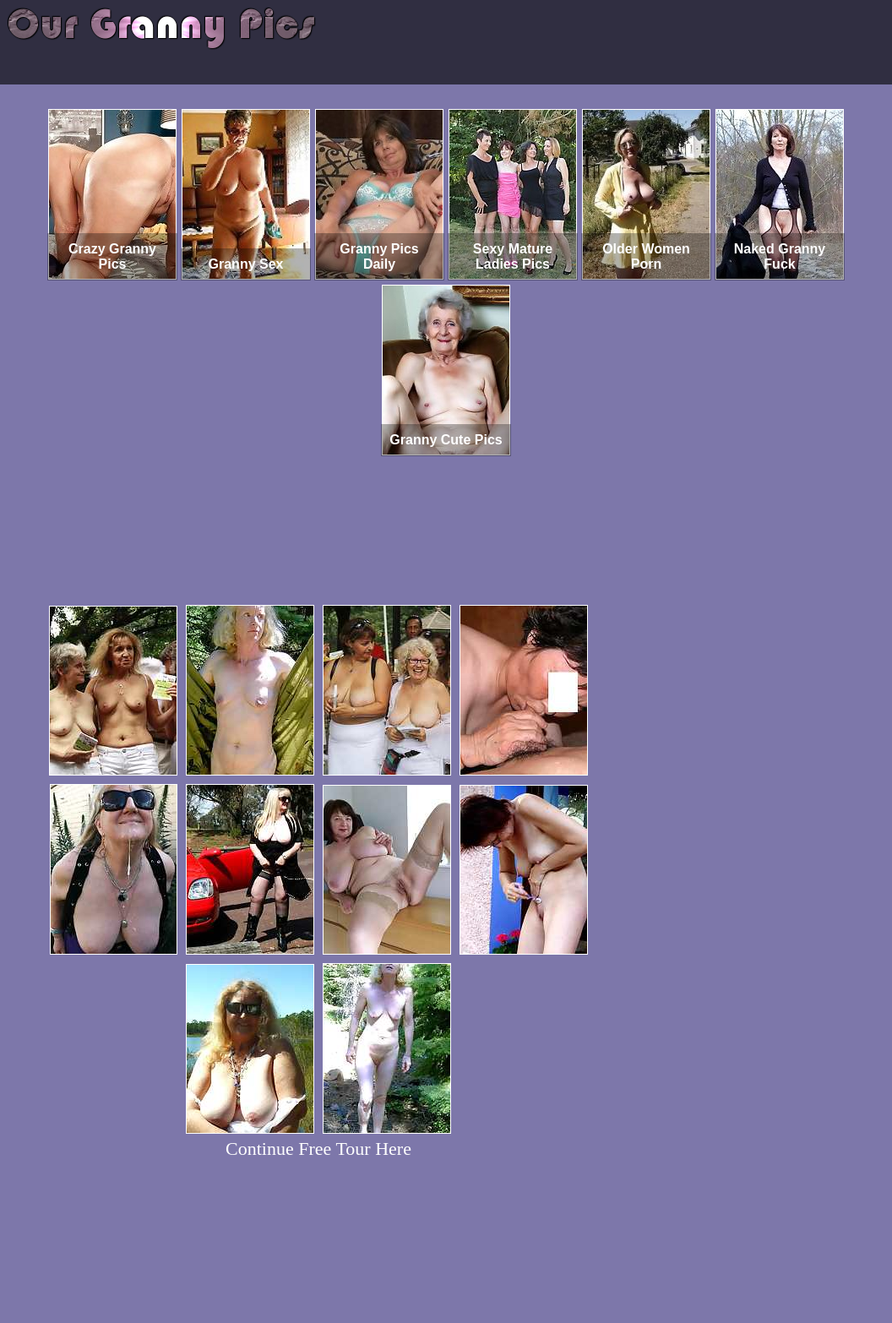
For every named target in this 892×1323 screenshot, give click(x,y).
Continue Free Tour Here (318, 1148)
